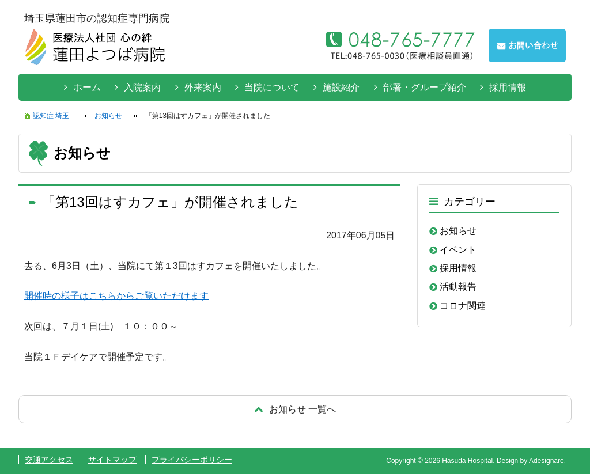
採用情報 (507, 87)
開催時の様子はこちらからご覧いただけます (116, 296)
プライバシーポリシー (192, 459)
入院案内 (142, 87)
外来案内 (202, 87)
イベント (458, 250)
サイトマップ (112, 459)
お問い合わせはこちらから (527, 45)
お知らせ (458, 231)
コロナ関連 (463, 305)
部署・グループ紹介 (424, 87)
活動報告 (458, 286)
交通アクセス (49, 459)
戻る (295, 409)
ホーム (87, 87)
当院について (272, 87)
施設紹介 (341, 87)
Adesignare (546, 461)
